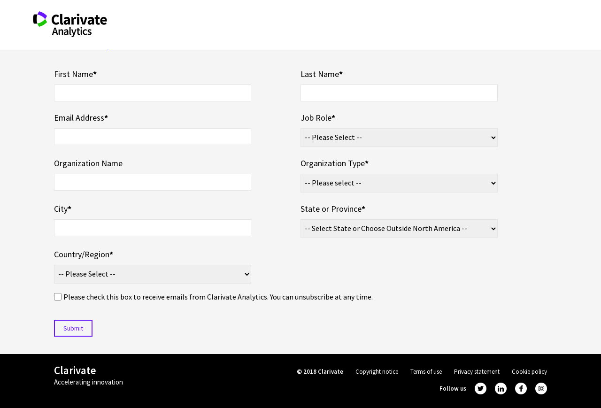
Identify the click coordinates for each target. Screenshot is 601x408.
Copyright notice (376, 372)
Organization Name (88, 163)
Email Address (81, 117)
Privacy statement (477, 372)
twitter (480, 388)
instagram (541, 388)
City (62, 208)
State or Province (332, 208)
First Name (75, 74)
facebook (521, 388)
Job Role (317, 117)
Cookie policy (529, 372)
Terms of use (426, 372)
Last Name (321, 74)
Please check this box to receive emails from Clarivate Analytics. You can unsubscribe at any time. (218, 296)
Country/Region (83, 254)
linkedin (501, 388)
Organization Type (334, 163)
